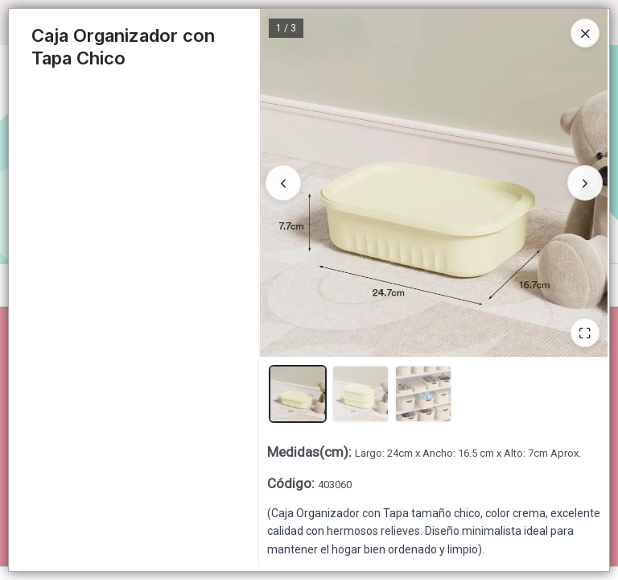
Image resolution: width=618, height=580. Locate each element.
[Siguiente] (585, 183)
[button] (298, 394)
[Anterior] (283, 183)
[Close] (585, 33)
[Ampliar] (585, 332)
